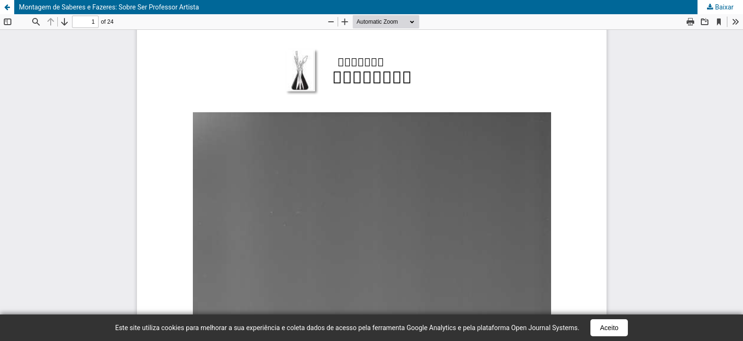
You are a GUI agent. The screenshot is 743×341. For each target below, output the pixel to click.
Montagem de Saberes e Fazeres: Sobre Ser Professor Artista (109, 7)
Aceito (609, 328)
